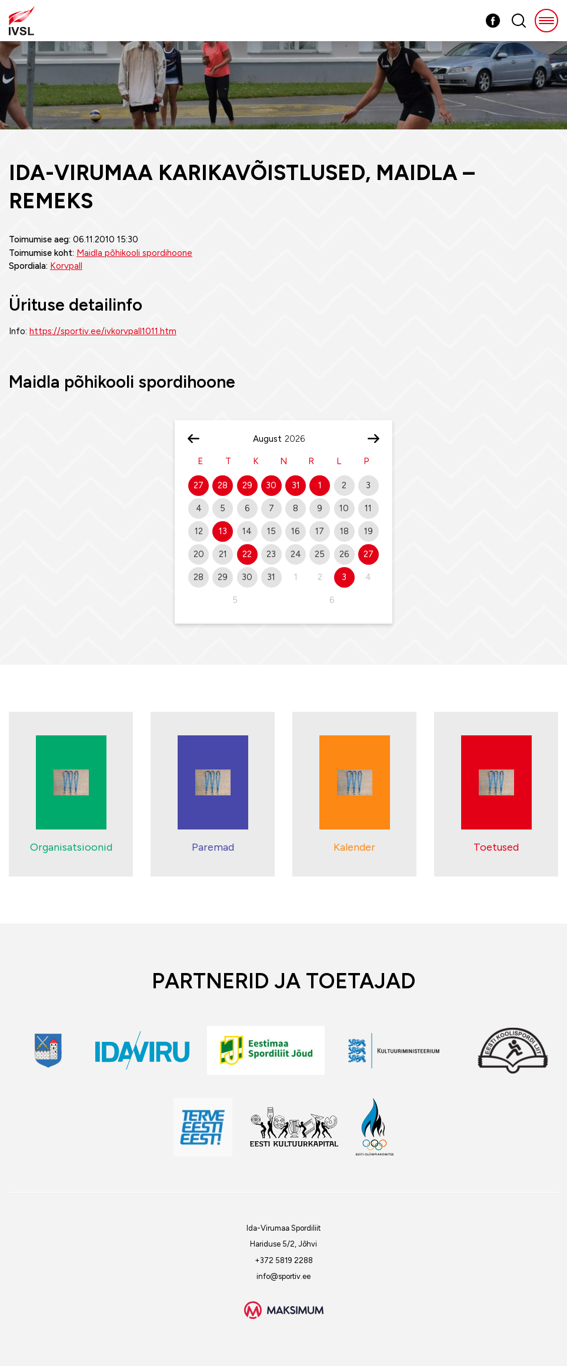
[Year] (299, 439)
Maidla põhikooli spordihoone (134, 253)
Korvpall (66, 266)
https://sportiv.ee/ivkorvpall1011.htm (102, 331)
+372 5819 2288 (284, 1260)
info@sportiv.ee (283, 1276)
